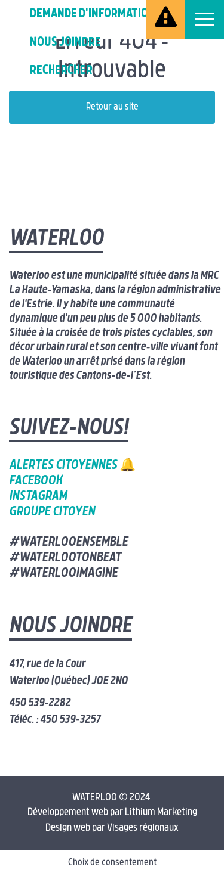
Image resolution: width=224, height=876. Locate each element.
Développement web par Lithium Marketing (112, 812)
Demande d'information (92, 14)
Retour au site (112, 107)
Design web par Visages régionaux (112, 828)
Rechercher (61, 70)
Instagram (38, 497)
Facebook (35, 481)
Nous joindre (65, 42)
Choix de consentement (112, 863)
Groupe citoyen (52, 512)
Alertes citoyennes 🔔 (72, 466)
